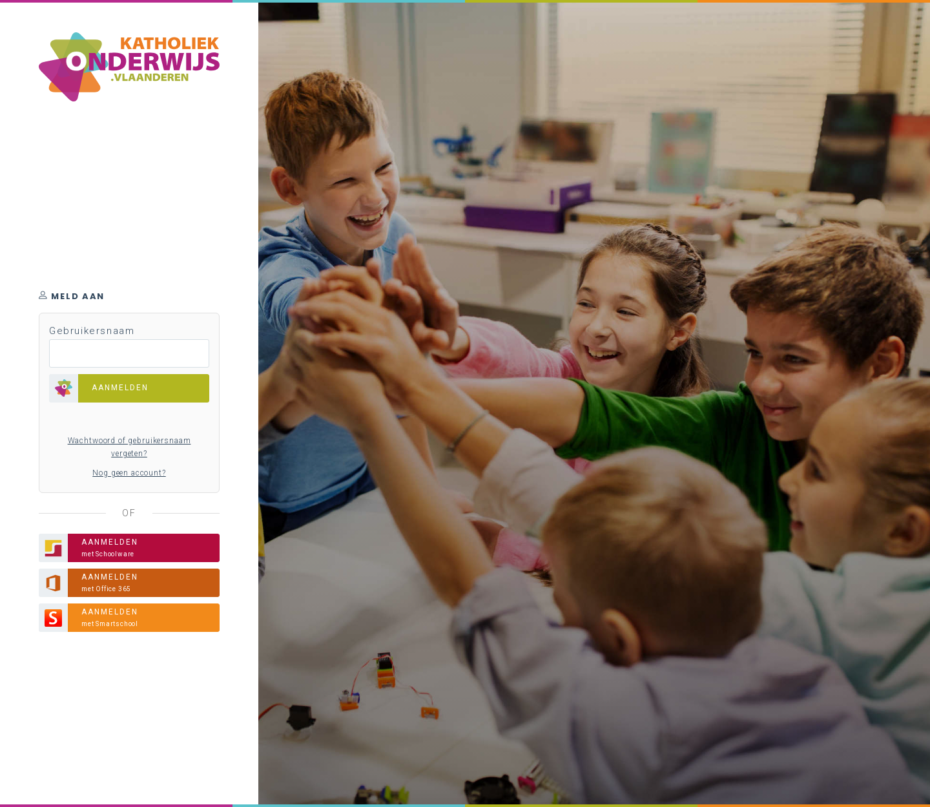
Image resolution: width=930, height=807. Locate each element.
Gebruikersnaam (91, 331)
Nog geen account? (128, 472)
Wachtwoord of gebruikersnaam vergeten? (129, 447)
